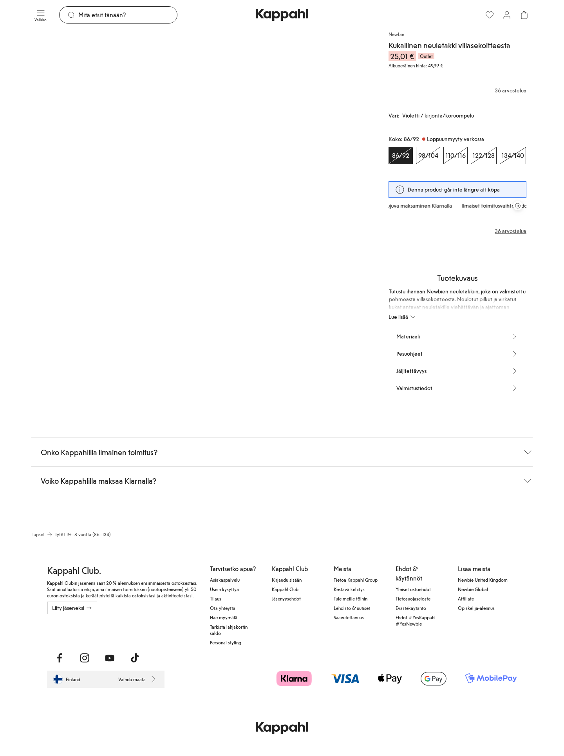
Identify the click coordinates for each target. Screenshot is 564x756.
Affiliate (466, 598)
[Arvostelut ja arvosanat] (457, 90)
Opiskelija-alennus (476, 608)
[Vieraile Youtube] (109, 658)
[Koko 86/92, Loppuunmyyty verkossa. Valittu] (401, 155)
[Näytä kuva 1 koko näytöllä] (116, 154)
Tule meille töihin (350, 598)
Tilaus (215, 598)
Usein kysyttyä (224, 589)
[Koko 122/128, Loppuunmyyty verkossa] (484, 155)
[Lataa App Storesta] (74, 631)
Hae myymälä (223, 617)
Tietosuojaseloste (413, 598)
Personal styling (225, 642)
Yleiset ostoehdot (413, 589)
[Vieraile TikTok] (134, 658)
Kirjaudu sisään (287, 579)
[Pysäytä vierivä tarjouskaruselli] (517, 205)
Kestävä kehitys (349, 589)
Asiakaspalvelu (225, 579)
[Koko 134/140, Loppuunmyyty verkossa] (513, 155)
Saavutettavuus (349, 617)
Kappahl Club (285, 589)
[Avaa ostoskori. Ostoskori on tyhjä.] (524, 15)
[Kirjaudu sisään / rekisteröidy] (506, 15)
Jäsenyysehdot (286, 598)
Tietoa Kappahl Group (356, 579)
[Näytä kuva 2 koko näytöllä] (288, 154)
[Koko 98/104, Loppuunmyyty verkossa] (428, 155)
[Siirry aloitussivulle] (282, 15)
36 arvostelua (510, 231)
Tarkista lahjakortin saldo (229, 630)
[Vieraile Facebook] (59, 658)
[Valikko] (40, 15)
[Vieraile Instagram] (84, 658)
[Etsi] (127, 15)
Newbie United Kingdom (483, 579)
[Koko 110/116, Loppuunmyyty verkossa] (455, 155)
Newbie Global (473, 589)
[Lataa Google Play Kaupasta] (131, 631)
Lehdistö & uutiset (352, 608)
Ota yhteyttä (222, 608)
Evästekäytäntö (411, 608)
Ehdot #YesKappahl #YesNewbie (416, 620)
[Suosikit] (489, 15)
